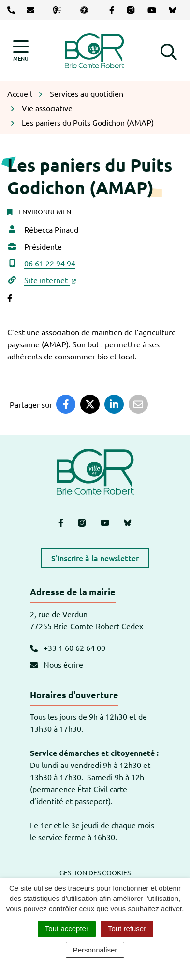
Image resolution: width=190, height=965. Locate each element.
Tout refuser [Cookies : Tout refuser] (127, 929)
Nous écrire (56, 664)
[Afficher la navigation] (20, 51)
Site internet (50, 280)
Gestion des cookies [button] (95, 872)
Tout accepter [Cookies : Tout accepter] (66, 929)
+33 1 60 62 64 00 (67, 647)
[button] (169, 51)
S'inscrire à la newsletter (95, 558)
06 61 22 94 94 (49, 263)
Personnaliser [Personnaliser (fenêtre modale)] (95, 950)
